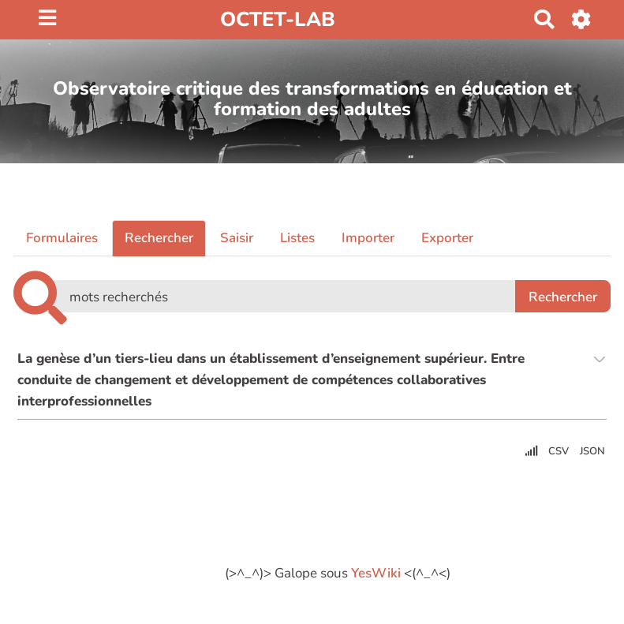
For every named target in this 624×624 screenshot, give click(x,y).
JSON (592, 451)
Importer (368, 238)
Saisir (236, 238)
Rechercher (159, 238)
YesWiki (376, 573)
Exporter (447, 238)
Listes (297, 238)
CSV (558, 451)
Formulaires (62, 238)
